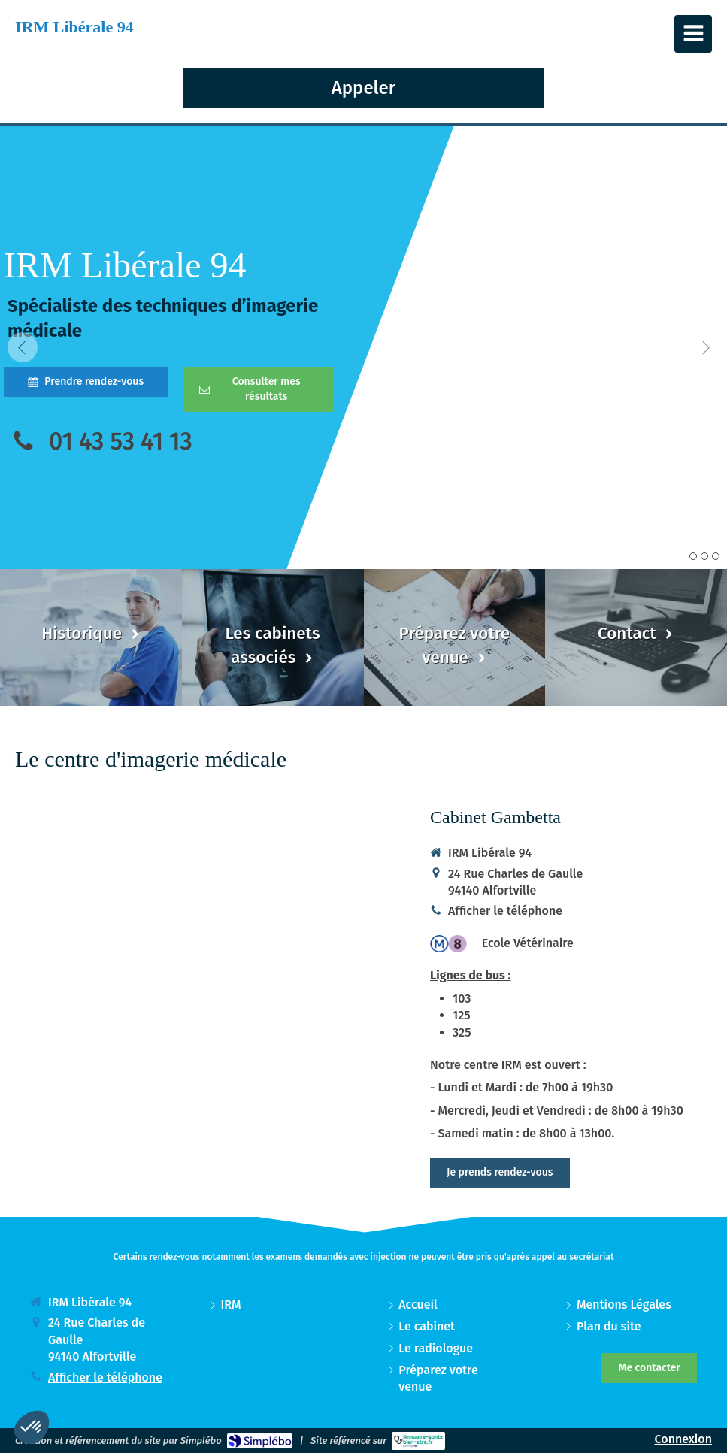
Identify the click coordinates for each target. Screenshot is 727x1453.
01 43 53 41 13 (120, 441)
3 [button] (715, 556)
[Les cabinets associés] (273, 637)
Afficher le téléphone (505, 911)
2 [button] (704, 556)
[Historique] (91, 637)
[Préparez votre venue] (455, 637)
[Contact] (636, 637)
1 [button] (693, 556)
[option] (363, 347)
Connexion (683, 1439)
